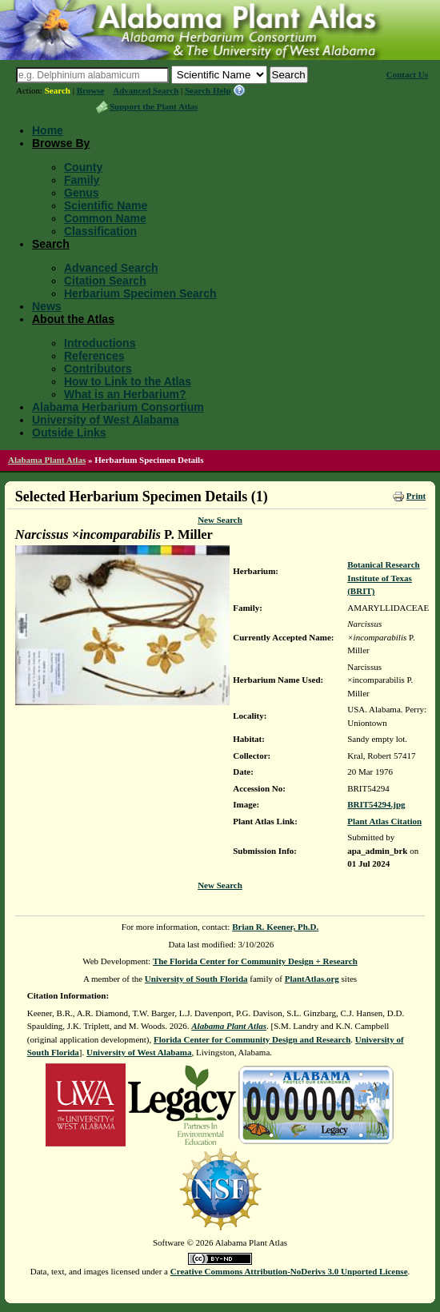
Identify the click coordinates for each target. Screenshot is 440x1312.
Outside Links (69, 432)
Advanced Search (145, 90)
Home (47, 130)
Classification (100, 231)
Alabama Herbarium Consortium (118, 407)
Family (81, 179)
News (47, 306)
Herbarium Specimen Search (140, 293)
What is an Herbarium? (125, 394)
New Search (220, 519)
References (94, 355)
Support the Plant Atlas (154, 106)
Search (57, 90)
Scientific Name (105, 205)
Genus (81, 192)
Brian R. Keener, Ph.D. (275, 926)
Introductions (99, 343)
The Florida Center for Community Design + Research (255, 961)
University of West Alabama (105, 419)
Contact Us (407, 74)
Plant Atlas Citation (384, 821)
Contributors (98, 368)
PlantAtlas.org (312, 978)
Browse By (61, 143)
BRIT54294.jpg (376, 804)
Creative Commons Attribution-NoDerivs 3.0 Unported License (289, 1271)
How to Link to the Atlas (127, 381)
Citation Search (105, 280)
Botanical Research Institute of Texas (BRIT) (383, 578)
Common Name (105, 218)
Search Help (208, 90)
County (83, 167)
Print (416, 495)
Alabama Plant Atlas (47, 460)
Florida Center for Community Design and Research (252, 1039)
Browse (91, 90)
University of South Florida (196, 978)
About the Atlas (73, 319)
